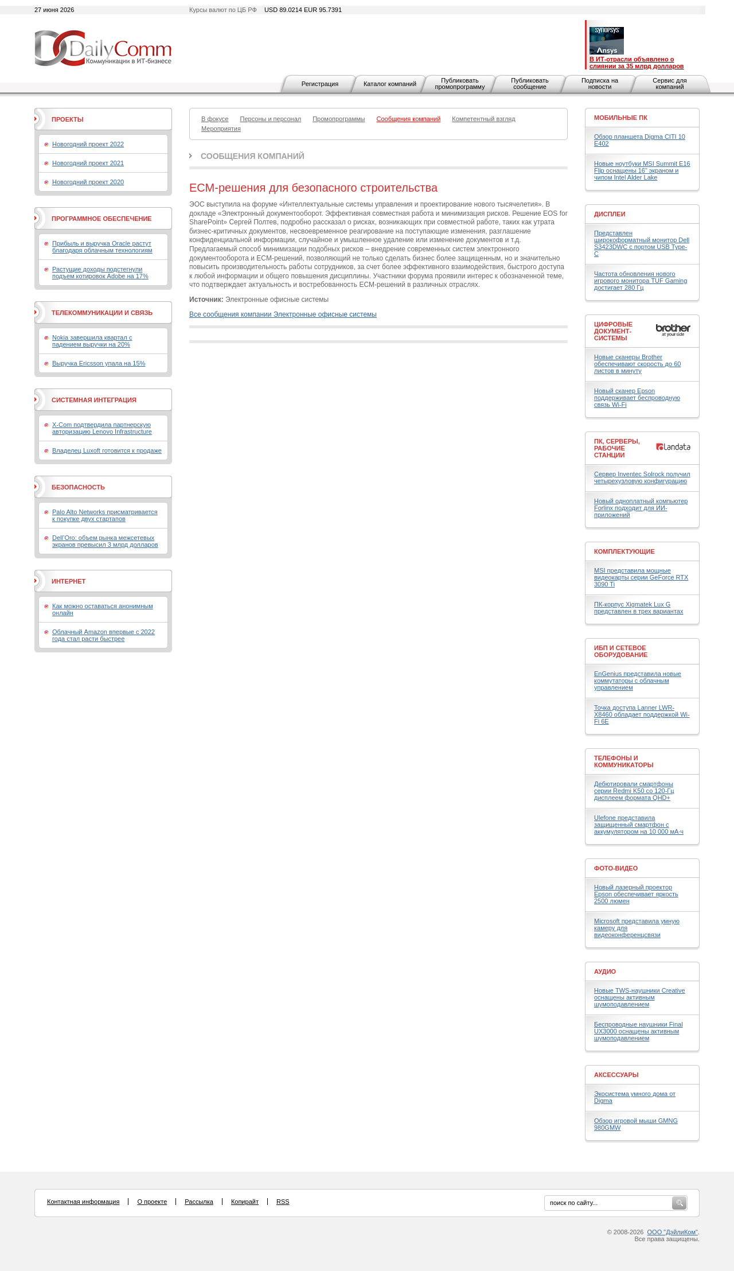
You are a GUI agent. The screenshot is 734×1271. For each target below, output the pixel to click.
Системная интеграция (94, 400)
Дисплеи (610, 214)
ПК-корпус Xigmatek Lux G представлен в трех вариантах (638, 608)
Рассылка (199, 1201)
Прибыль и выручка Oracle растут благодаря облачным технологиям (102, 247)
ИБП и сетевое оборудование (620, 651)
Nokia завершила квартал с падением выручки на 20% (92, 341)
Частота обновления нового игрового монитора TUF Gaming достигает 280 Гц (640, 280)
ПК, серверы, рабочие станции (617, 448)
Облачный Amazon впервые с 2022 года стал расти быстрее (103, 635)
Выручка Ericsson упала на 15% (98, 363)
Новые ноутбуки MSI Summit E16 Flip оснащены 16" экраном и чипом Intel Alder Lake (642, 170)
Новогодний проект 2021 (88, 163)
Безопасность (78, 487)
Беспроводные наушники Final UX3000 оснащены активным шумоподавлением (638, 1031)
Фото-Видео (616, 868)
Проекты (67, 119)
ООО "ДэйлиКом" (672, 1232)
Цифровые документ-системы (613, 331)
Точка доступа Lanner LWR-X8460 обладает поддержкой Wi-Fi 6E (642, 714)
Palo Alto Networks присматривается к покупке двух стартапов (105, 515)
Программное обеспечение (102, 218)
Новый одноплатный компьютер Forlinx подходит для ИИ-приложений (641, 507)
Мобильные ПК (620, 117)
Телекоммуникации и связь (102, 312)
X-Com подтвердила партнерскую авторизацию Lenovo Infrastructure (102, 428)
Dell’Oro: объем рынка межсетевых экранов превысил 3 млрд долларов (105, 541)
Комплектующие (624, 551)
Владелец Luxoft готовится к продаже (107, 450)
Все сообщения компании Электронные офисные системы (283, 314)
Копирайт (245, 1201)
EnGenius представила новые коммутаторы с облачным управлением (637, 680)
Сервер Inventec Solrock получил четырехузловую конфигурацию (642, 477)
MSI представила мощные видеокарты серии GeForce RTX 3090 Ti (641, 577)
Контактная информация (83, 1201)
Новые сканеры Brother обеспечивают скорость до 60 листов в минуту (637, 363)
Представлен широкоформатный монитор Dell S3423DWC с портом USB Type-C (641, 243)
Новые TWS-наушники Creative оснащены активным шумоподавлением (639, 997)
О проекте (152, 1201)
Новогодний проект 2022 (88, 144)
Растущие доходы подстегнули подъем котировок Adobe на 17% (100, 272)
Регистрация (320, 83)
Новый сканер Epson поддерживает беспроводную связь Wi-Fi (637, 397)
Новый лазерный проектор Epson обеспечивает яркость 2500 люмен (636, 894)
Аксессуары (616, 1074)
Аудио (605, 971)
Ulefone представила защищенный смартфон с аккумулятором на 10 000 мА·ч (639, 824)
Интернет (68, 581)
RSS (283, 1201)
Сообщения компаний (252, 156)
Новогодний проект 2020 (88, 181)
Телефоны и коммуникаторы (624, 761)
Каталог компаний (390, 83)
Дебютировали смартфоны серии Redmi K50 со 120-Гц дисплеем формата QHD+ (634, 790)
